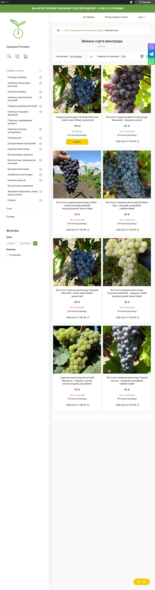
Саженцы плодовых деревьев (18, 113)
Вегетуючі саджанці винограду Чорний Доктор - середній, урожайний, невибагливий (127, 380)
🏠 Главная (88, 17)
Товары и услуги (15, 70)
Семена (12, 200)
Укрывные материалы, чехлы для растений (23, 193)
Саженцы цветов (17, 180)
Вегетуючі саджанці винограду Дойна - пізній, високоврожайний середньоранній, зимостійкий (77, 205)
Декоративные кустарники (22, 143)
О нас (9, 208)
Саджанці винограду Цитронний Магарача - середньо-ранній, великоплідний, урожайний (77, 380)
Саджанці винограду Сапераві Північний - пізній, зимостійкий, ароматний (77, 118)
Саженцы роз (15, 137)
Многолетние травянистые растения (22, 162)
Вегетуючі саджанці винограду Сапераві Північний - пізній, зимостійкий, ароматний (77, 293)
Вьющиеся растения (18, 169)
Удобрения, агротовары (20, 174)
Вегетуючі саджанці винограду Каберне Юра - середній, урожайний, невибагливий (127, 205)
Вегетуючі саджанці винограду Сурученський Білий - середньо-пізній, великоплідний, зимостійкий (127, 293)
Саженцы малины (17, 91)
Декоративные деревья (20, 154)
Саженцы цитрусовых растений (19, 84)
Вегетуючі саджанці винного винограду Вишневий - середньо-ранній (127, 118)
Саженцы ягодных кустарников (17, 130)
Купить (77, 142)
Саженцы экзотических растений (20, 99)
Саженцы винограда (18, 149)
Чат (141, 581)
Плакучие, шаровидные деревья (20, 122)
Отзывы (10, 216)
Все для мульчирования (20, 186)
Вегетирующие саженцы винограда (84, 30)
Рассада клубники (17, 77)
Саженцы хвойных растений (22, 106)
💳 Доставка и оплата (116, 17)
